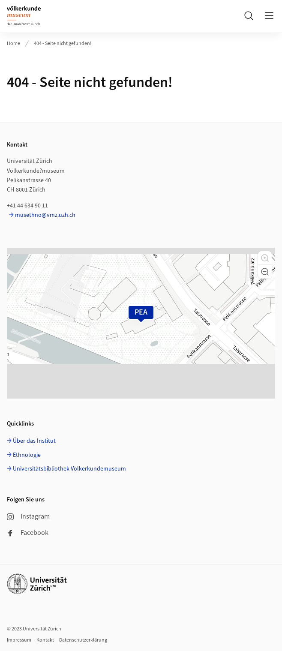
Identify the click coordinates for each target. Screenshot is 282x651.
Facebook (27, 532)
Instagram (28, 516)
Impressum (19, 640)
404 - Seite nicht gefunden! (62, 43)
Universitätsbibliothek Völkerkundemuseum (69, 469)
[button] (265, 258)
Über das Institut (34, 441)
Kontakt (45, 640)
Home (13, 43)
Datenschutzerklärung (83, 640)
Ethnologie (27, 455)
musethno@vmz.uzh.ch (45, 215)
